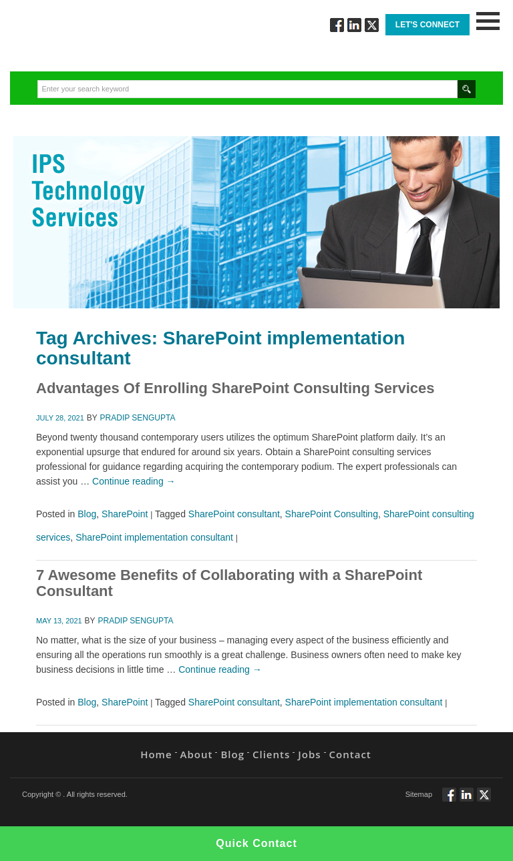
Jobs (309, 754)
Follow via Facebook (337, 25)
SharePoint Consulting (331, 514)
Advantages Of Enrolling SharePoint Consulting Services (235, 388)
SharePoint (125, 514)
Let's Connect (427, 24)
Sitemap (418, 794)
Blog (86, 514)
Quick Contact (256, 843)
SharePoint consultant (234, 514)
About (196, 754)
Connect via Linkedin (354, 25)
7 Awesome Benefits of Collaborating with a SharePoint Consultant (229, 583)
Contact (350, 754)
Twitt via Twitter (372, 25)
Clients (271, 754)
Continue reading (134, 481)
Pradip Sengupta (138, 417)
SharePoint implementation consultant (154, 537)
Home (156, 754)
